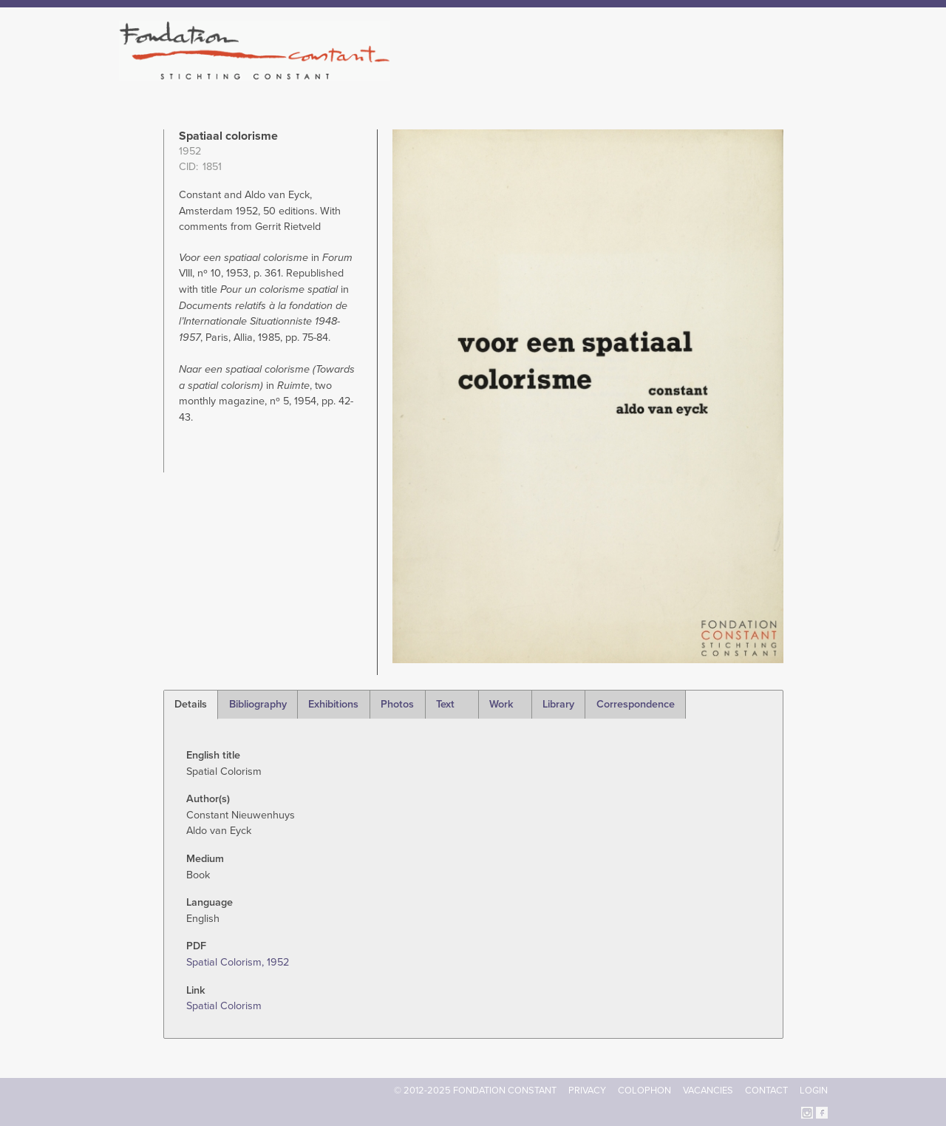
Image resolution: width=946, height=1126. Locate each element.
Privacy (587, 1090)
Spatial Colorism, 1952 (237, 962)
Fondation (537, 74)
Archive (723, 74)
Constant (601, 74)
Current (777, 74)
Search (820, 72)
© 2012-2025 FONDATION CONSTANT (475, 1090)
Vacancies (708, 1090)
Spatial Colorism (224, 1006)
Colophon (644, 1090)
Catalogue (664, 74)
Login (814, 1090)
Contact (766, 1090)
